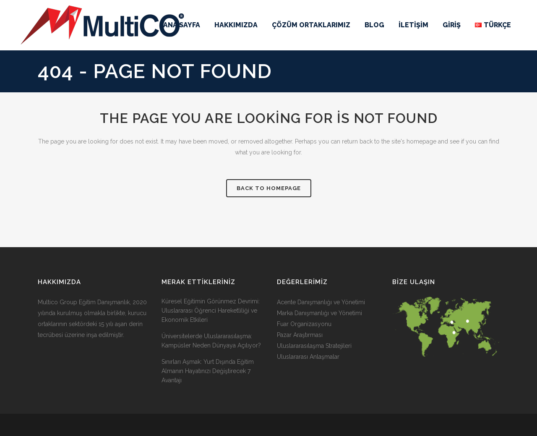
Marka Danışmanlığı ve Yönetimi (319, 313)
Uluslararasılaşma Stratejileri (314, 345)
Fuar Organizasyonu (304, 324)
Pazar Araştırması (300, 335)
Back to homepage (269, 188)
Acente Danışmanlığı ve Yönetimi (321, 302)
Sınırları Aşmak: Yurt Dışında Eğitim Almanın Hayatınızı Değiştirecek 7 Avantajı (208, 371)
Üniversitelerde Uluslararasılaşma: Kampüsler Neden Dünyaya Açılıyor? (211, 341)
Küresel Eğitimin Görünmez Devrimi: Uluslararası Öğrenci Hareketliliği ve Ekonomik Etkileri (211, 310)
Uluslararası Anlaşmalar (308, 356)
